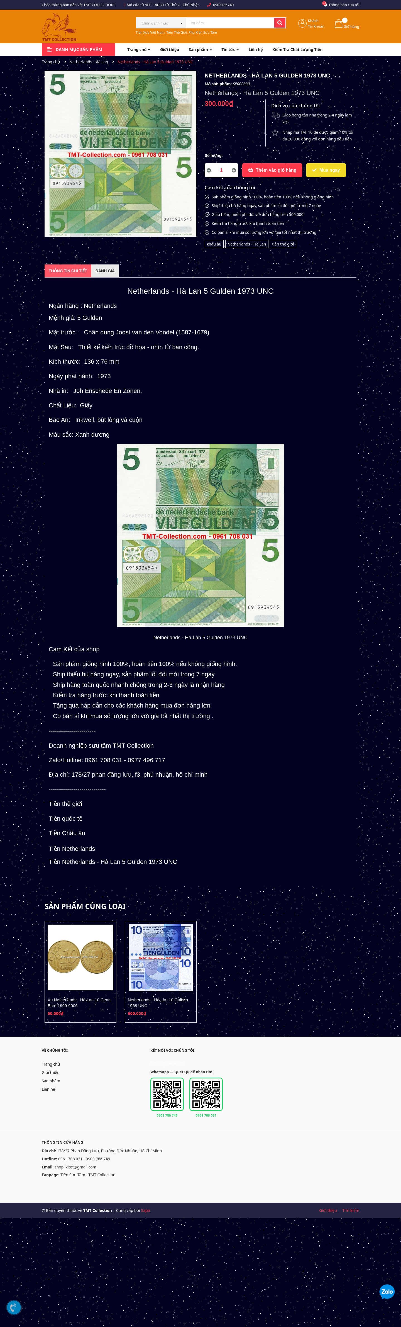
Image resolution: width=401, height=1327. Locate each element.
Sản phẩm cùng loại (85, 906)
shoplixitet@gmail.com (75, 1167)
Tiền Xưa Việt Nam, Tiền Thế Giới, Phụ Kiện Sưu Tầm (176, 32)
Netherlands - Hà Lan (247, 244)
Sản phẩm (51, 1080)
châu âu (214, 244)
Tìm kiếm (351, 1210)
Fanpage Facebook (167, 1063)
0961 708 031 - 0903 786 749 (84, 1158)
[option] (80, 972)
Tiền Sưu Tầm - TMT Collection (87, 1174)
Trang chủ (51, 1064)
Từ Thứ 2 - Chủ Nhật (182, 4)
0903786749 (223, 4)
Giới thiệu (51, 1072)
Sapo (145, 1210)
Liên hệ (48, 1089)
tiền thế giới (283, 244)
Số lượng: (214, 155)
